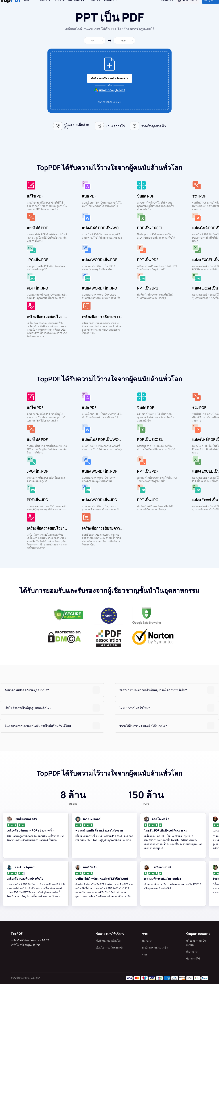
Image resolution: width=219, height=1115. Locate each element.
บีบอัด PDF (94, 7)
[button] (52, 821)
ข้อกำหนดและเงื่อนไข (108, 1072)
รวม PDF (59, 7)
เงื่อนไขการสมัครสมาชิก (109, 1078)
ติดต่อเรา (147, 1072)
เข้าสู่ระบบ (210, 7)
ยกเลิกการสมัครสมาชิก (155, 1078)
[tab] (52, 821)
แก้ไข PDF (30, 7)
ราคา (145, 1085)
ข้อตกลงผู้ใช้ (193, 1089)
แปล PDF (45, 7)
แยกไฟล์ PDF (76, 7)
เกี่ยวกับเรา (192, 1083)
